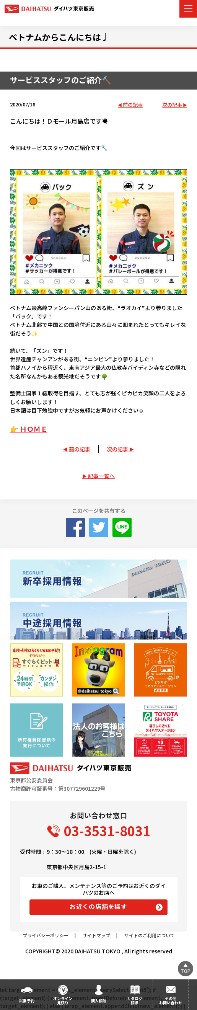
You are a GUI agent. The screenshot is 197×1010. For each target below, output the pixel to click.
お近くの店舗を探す (98, 906)
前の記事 (133, 105)
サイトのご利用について (149, 935)
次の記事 (172, 105)
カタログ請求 (134, 1000)
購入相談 (98, 1000)
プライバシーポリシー (45, 935)
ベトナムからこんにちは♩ (59, 37)
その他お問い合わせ (170, 1000)
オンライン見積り (62, 1000)
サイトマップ (96, 935)
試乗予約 (26, 1000)
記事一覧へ (101, 476)
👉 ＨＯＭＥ (28, 429)
